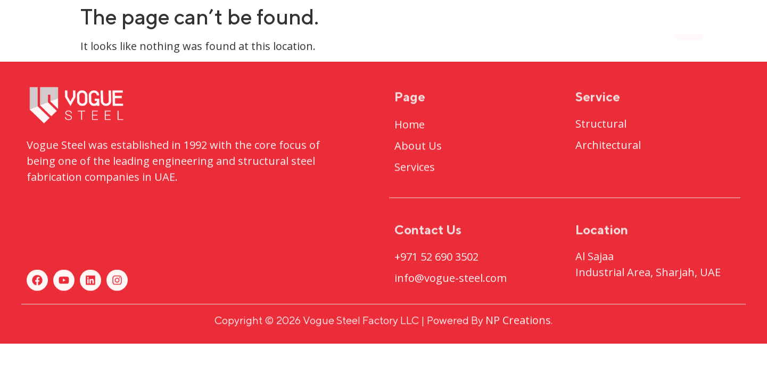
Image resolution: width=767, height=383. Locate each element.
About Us (340, 36)
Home (274, 36)
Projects (422, 37)
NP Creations (518, 322)
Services (501, 36)
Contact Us (581, 36)
